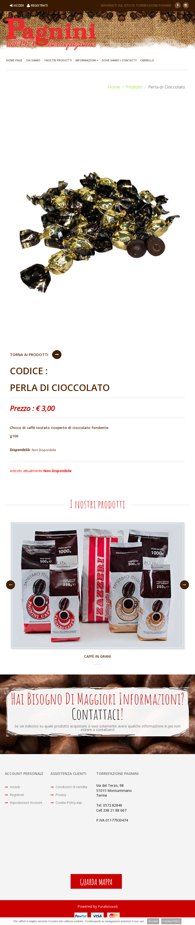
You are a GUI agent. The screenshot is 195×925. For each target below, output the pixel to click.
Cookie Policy (171, 921)
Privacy (59, 796)
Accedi (13, 788)
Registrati (15, 796)
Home (113, 87)
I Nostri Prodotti (58, 60)
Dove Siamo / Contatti (119, 60)
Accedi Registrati (29, 5)
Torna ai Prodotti (29, 354)
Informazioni (86, 60)
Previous (10, 585)
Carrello (147, 60)
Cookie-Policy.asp (68, 805)
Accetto (153, 921)
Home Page (14, 60)
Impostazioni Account (25, 805)
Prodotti (134, 87)
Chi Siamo (33, 60)
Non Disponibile (45, 450)
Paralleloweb (107, 907)
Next (184, 585)
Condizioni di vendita (70, 788)
